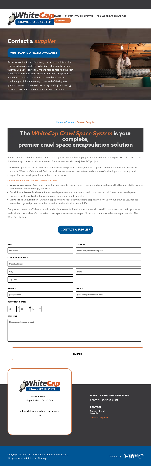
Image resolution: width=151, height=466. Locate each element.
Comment (12, 316)
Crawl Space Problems (111, 16)
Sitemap (42, 456)
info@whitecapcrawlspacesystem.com (39, 410)
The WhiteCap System (79, 16)
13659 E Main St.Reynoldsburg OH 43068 (39, 396)
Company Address (18, 257)
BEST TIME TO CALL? (17, 302)
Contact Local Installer (97, 410)
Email (79, 288)
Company (81, 244)
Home (57, 16)
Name (11, 244)
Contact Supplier (99, 415)
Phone (12, 288)
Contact (62, 20)
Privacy (32, 456)
